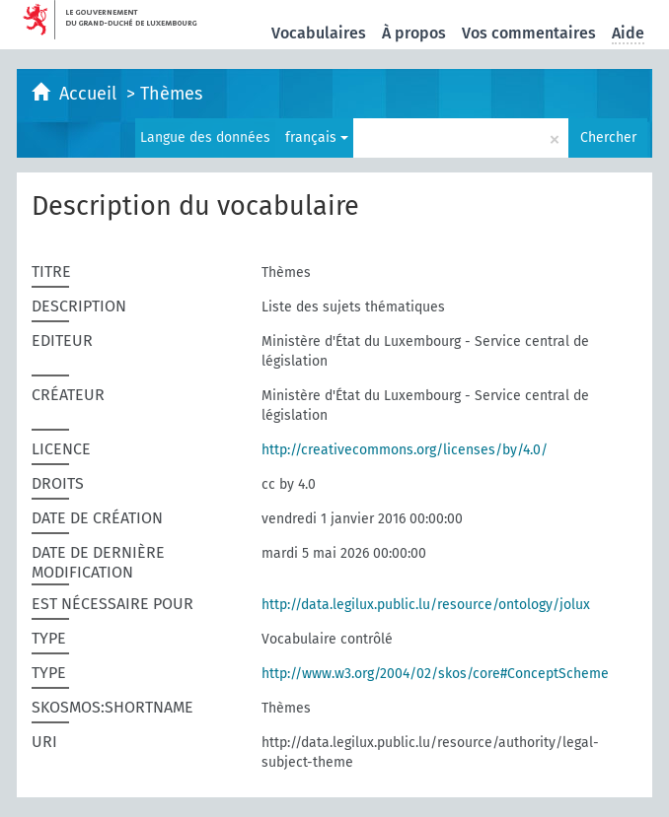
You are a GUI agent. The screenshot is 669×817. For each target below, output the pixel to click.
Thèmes (171, 93)
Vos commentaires (529, 33)
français (316, 137)
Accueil (90, 93)
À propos (414, 33)
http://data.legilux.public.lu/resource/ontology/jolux (425, 604)
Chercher (608, 137)
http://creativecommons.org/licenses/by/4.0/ (404, 450)
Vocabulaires (318, 33)
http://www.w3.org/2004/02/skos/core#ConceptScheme (435, 673)
